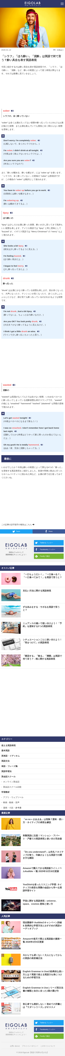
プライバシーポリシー (30, 1046)
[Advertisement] (32, 92)
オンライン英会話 (11, 782)
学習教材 (5, 792)
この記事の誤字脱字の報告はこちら (17, 524)
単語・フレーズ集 (9, 766)
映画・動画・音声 (11, 802)
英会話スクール (8, 776)
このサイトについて (47, 1046)
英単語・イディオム (10, 756)
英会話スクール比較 (12, 787)
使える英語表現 (8, 745)
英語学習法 (6, 771)
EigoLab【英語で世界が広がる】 (36, 1052)
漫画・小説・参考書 (12, 808)
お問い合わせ (15, 1046)
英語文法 (5, 761)
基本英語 (5, 750)
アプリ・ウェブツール (13, 797)
